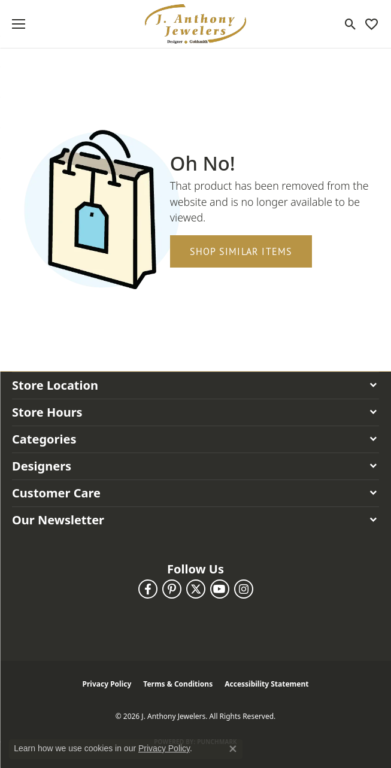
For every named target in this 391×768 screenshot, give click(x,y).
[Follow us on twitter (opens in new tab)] (195, 589)
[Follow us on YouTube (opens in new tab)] (219, 589)
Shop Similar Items (241, 251)
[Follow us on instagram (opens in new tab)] (243, 589)
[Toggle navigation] (18, 24)
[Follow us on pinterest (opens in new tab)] (171, 589)
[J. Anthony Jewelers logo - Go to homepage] (196, 24)
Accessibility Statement (266, 684)
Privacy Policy (107, 684)
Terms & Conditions (178, 684)
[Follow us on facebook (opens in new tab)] (147, 589)
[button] (350, 24)
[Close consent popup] (233, 748)
